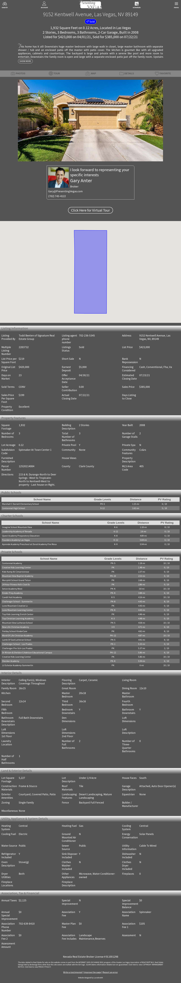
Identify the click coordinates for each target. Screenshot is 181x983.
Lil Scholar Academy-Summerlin (17, 665)
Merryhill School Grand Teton (16, 580)
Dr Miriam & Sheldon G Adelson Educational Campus (27, 652)
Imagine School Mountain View (17, 527)
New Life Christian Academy (15, 627)
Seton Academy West (12, 588)
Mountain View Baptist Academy (17, 576)
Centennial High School (13, 508)
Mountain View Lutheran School (17, 622)
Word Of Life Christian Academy (17, 635)
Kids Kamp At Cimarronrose (15, 571)
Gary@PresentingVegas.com (65, 191)
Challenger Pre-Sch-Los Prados (17, 648)
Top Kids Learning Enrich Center (17, 614)
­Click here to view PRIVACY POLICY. (38, 967)
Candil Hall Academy (12, 597)
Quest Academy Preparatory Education (21, 535)
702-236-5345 (87, 335)
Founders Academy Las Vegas (16, 540)
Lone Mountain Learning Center (17, 610)
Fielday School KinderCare (14, 631)
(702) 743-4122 (57, 196)
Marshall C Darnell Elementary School (20, 503)
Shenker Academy (10, 661)
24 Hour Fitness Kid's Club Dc (16, 584)
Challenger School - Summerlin (17, 601)
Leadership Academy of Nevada (17, 531)
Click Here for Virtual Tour (90, 210)
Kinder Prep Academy (12, 593)
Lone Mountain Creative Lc (15, 605)
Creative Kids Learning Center (16, 567)
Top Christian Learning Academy (17, 618)
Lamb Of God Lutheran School (16, 639)
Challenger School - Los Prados (17, 644)
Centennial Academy (12, 563)
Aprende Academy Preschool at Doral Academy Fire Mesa (29, 544)
